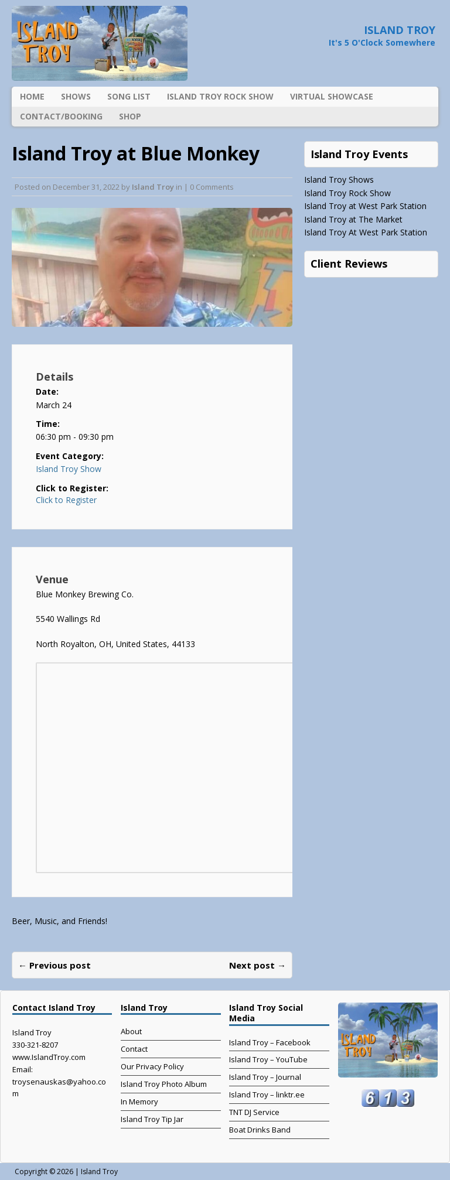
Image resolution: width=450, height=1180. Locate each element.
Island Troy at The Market (353, 219)
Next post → (257, 965)
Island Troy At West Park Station (365, 232)
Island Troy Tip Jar (152, 1119)
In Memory (139, 1101)
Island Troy (153, 187)
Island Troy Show (68, 468)
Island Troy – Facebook (270, 1042)
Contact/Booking (61, 116)
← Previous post (54, 965)
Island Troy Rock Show (220, 96)
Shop (130, 116)
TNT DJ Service (254, 1112)
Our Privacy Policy (152, 1066)
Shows (76, 96)
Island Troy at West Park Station (365, 205)
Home (32, 96)
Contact (134, 1049)
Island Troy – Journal (265, 1077)
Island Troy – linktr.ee (267, 1094)
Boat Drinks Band (260, 1129)
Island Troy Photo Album (164, 1084)
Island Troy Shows (339, 179)
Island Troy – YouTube (268, 1059)
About (131, 1031)
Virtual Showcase (331, 96)
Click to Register (66, 500)
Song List (129, 96)
